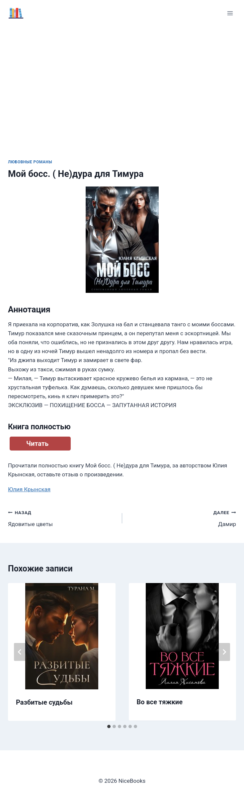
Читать (37, 444)
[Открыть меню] (230, 13)
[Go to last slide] (20, 652)
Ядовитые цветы (62, 517)
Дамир (182, 517)
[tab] (109, 726)
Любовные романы (30, 162)
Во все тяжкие (160, 702)
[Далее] (224, 652)
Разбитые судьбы (44, 702)
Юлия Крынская (29, 489)
